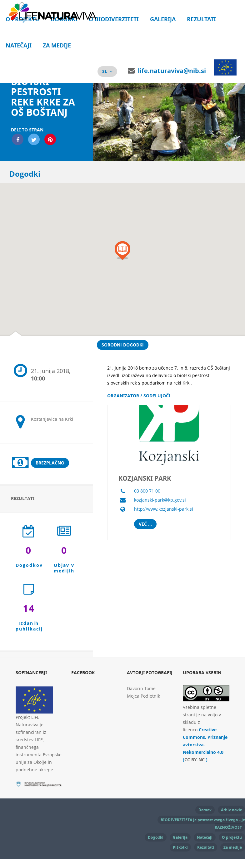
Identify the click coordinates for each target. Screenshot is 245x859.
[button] (122, 250)
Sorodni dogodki (123, 345)
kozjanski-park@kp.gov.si (160, 500)
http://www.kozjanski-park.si (163, 509)
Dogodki (155, 837)
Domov (205, 809)
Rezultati (201, 19)
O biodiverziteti (114, 19)
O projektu (232, 837)
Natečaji (19, 45)
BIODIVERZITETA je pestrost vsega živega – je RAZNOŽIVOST (203, 823)
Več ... (145, 524)
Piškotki (180, 847)
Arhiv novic (231, 809)
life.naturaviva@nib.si (172, 70)
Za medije (57, 45)
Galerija (163, 19)
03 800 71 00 (147, 491)
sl (104, 71)
